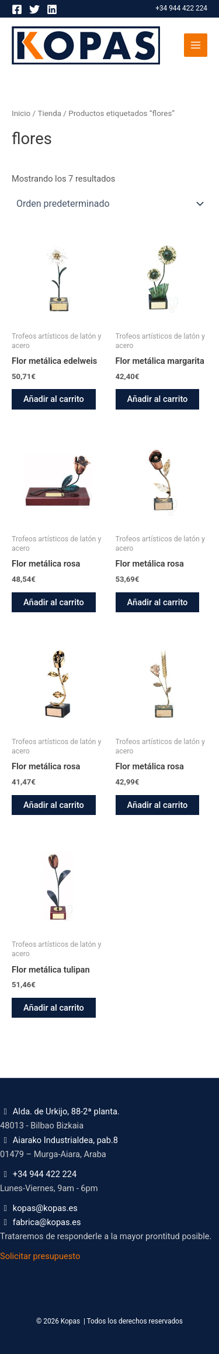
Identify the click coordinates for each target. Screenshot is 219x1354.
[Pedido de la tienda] (109, 203)
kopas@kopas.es (45, 1208)
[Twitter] (34, 9)
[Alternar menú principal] (195, 45)
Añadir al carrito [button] (53, 399)
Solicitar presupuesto (40, 1256)
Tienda (49, 113)
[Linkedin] (52, 9)
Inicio (21, 113)
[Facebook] (17, 9)
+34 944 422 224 (181, 8)
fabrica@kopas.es (47, 1222)
